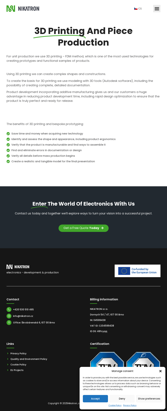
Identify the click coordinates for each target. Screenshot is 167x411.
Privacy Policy (130, 405)
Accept (95, 398)
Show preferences (149, 398)
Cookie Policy (114, 405)
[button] (160, 371)
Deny (122, 398)
